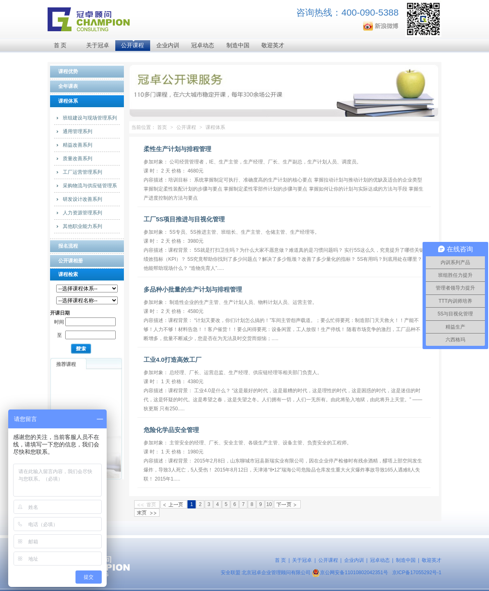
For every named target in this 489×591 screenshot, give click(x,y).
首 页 (60, 45)
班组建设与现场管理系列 (90, 118)
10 (269, 504)
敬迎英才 (272, 45)
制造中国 (237, 45)
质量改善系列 (77, 158)
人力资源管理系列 (82, 213)
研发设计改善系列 (82, 199)
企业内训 (167, 45)
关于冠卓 (97, 45)
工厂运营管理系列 (82, 172)
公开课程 (132, 45)
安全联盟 (230, 572)
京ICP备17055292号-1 (416, 572)
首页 (162, 127)
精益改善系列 (77, 145)
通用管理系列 (77, 131)
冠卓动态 (202, 45)
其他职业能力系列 (82, 226)
